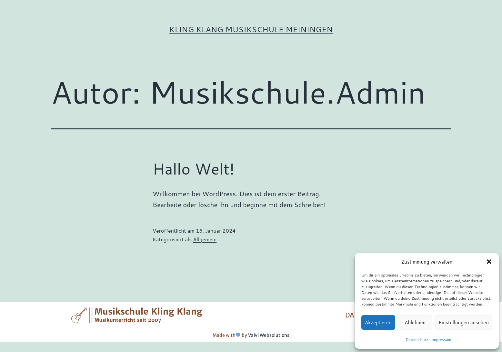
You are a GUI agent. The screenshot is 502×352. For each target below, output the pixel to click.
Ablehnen (415, 322)
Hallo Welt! (194, 168)
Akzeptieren (378, 322)
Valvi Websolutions (268, 335)
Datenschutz (417, 339)
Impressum (441, 339)
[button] (489, 261)
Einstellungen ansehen (464, 322)
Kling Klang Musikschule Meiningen (251, 29)
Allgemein (204, 239)
